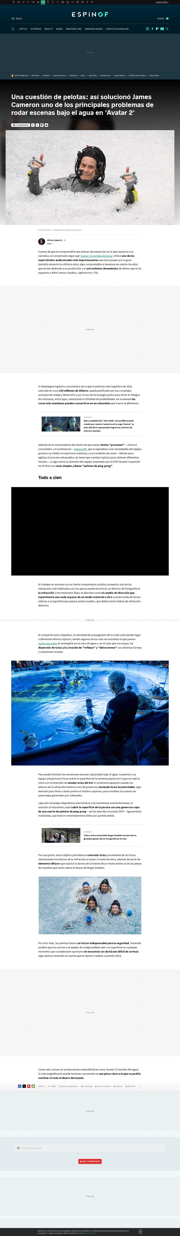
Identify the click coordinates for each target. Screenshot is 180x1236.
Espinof (90, 14)
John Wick (92, 75)
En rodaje (52, 1086)
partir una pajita (47, 643)
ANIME (59, 28)
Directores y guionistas (68, 1086)
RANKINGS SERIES (94, 28)
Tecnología (87, 1086)
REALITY (49, 28)
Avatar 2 (119, 1086)
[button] (56, 240)
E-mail (46, 125)
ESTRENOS (36, 28)
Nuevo (160, 18)
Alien (83, 75)
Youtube (162, 28)
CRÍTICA (23, 28)
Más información (90, 1233)
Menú (19, 18)
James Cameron (59, 75)
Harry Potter (154, 75)
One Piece (35, 75)
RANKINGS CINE (74, 28)
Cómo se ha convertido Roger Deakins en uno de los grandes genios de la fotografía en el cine (110, 837)
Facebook (152, 28)
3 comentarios (22, 125)
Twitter (167, 28)
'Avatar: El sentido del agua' (96, 256)
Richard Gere (105, 75)
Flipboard (157, 28)
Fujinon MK (80, 449)
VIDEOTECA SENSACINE (117, 28)
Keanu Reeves (119, 75)
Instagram (147, 28)
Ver (91, 1161)
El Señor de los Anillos (137, 75)
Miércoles (73, 75)
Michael (46, 75)
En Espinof (88, 417)
